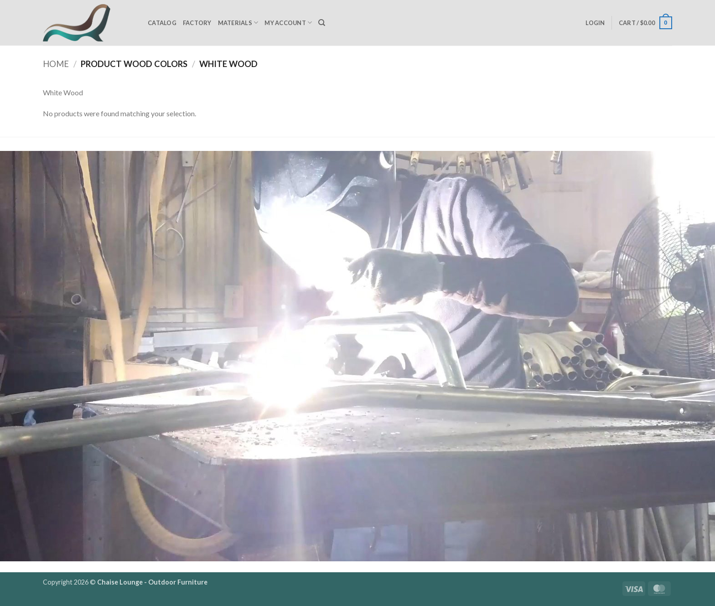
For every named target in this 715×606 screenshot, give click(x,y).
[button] (595, 23)
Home (56, 64)
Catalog (162, 22)
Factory (197, 22)
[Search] (321, 22)
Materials (238, 22)
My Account (288, 22)
